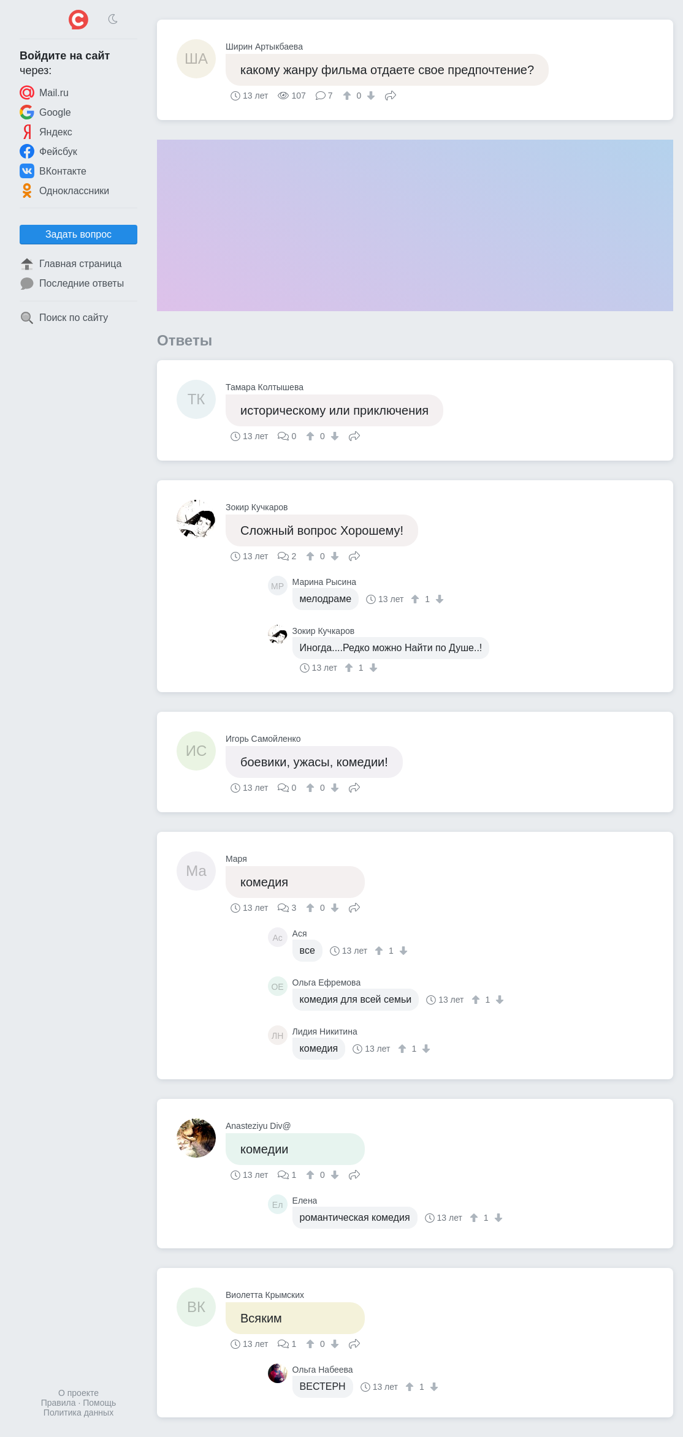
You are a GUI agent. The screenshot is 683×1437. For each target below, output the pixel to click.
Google (45, 112)
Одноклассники (64, 190)
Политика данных (78, 1412)
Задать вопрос (78, 234)
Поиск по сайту (64, 318)
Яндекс (46, 131)
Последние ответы (72, 283)
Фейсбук (48, 151)
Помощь (99, 1403)
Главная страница (70, 264)
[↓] (369, 95)
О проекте (78, 1393)
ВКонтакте (53, 171)
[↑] (348, 95)
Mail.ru (44, 92)
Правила (58, 1403)
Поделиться (390, 94)
